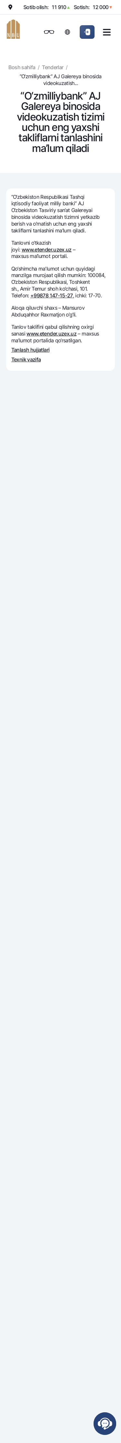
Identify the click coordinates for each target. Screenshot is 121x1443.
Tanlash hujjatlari (30, 350)
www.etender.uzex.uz (47, 249)
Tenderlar (52, 67)
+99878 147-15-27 (51, 295)
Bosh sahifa (21, 67)
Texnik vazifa (26, 359)
